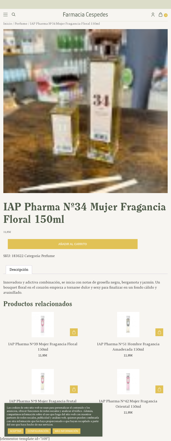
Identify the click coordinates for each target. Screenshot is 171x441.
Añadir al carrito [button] (74, 332)
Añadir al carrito (73, 244)
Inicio (7, 23)
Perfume (21, 23)
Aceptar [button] (15, 431)
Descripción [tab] (19, 269)
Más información (66, 431)
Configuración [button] (38, 431)
